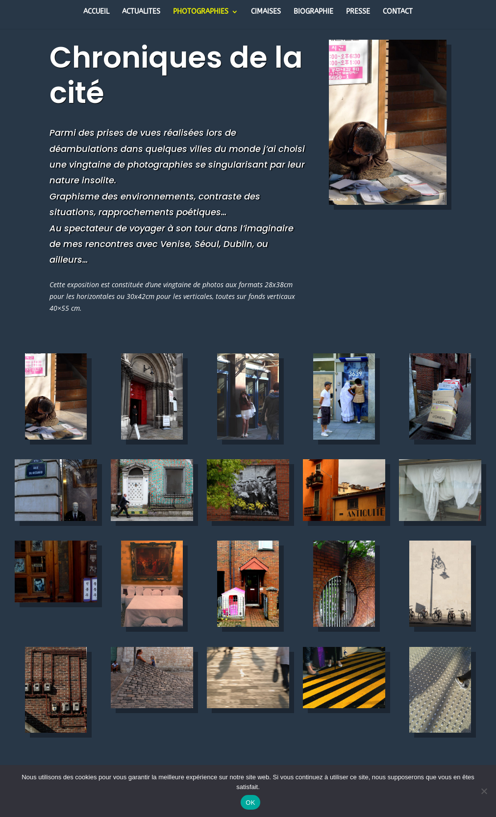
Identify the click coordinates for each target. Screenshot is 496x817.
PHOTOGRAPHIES (200, 12)
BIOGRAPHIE (313, 12)
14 (439, 173)
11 (414, 173)
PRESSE (358, 12)
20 (408, 185)
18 (392, 185)
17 (383, 185)
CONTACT (398, 12)
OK (250, 802)
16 (375, 185)
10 (406, 173)
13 (431, 173)
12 (422, 173)
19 (400, 185)
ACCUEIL (96, 12)
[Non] (484, 791)
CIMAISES (266, 12)
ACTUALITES (141, 12)
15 (367, 185)
